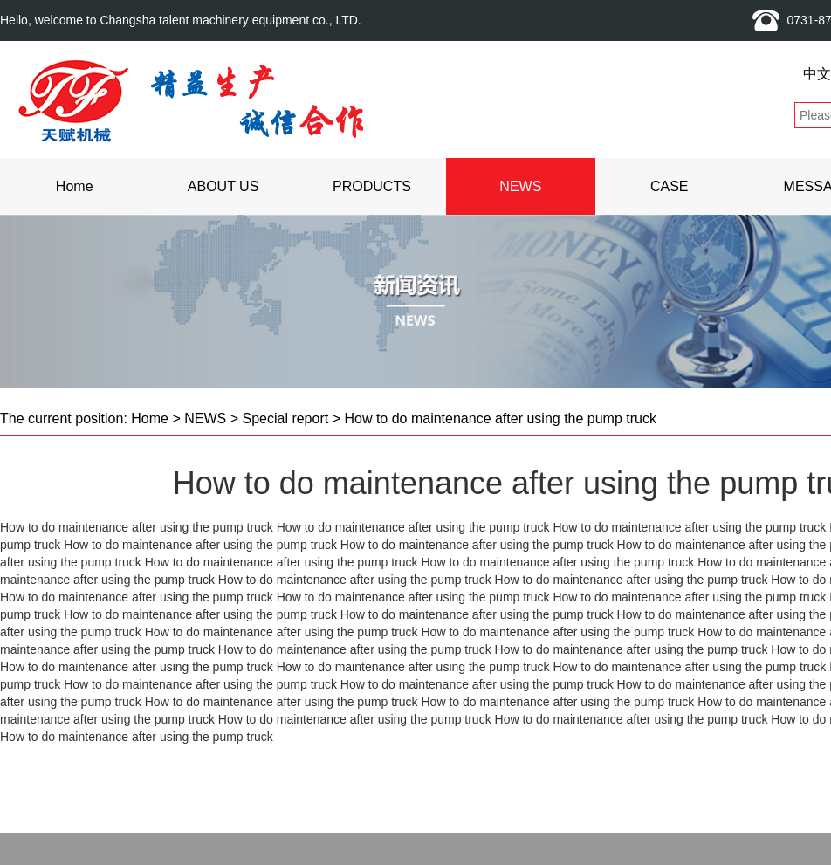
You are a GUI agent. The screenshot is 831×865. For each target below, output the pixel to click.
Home (74, 186)
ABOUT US (223, 186)
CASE (669, 186)
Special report (285, 418)
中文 (817, 73)
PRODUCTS (372, 186)
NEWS (520, 186)
